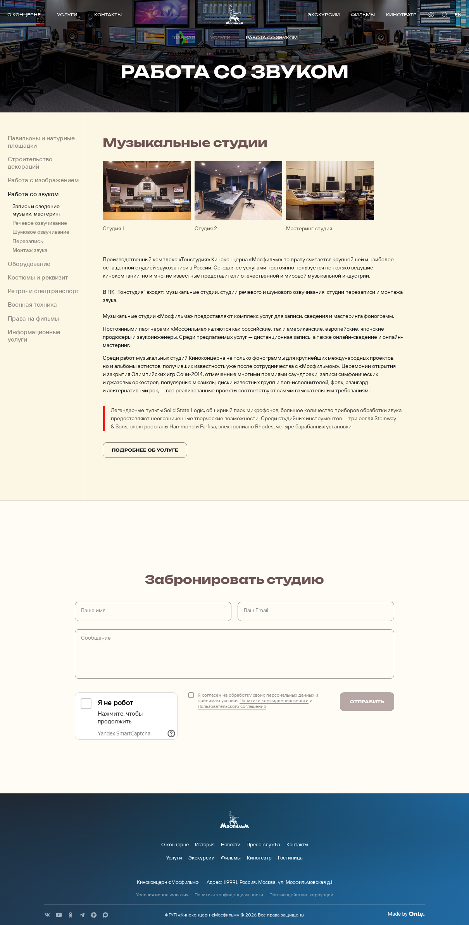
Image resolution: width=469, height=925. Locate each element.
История (205, 844)
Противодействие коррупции (301, 894)
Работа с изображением (43, 180)
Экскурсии (323, 14)
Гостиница (290, 857)
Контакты (108, 14)
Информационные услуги (34, 335)
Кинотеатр (401, 14)
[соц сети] (47, 915)
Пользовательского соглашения (232, 706)
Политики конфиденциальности (274, 700)
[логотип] (234, 14)
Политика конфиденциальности (229, 894)
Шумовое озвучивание (40, 231)
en (458, 14)
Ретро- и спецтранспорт (43, 291)
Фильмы (363, 14)
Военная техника (32, 304)
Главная (183, 37)
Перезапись (27, 241)
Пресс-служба (263, 844)
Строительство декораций (30, 162)
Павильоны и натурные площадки (41, 142)
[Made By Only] (406, 914)
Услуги (67, 14)
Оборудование (29, 263)
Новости (230, 844)
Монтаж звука (29, 250)
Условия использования (162, 894)
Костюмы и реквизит (38, 277)
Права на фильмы (33, 318)
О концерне (24, 14)
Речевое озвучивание (39, 222)
